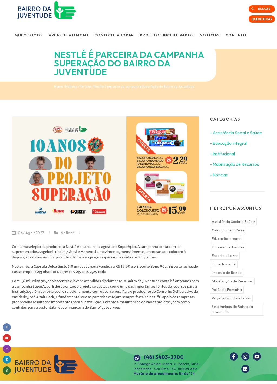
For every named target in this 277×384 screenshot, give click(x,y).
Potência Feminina (227, 289)
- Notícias (219, 174)
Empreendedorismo (228, 247)
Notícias (71, 87)
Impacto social (224, 264)
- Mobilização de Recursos (234, 164)
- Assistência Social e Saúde (236, 132)
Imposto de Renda (227, 272)
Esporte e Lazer (225, 255)
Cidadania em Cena (228, 230)
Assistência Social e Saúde (233, 221)
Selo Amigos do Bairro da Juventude (232, 309)
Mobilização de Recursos (232, 281)
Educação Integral (227, 238)
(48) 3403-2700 (164, 357)
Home (58, 87)
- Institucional (222, 153)
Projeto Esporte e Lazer (231, 298)
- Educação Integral (228, 143)
